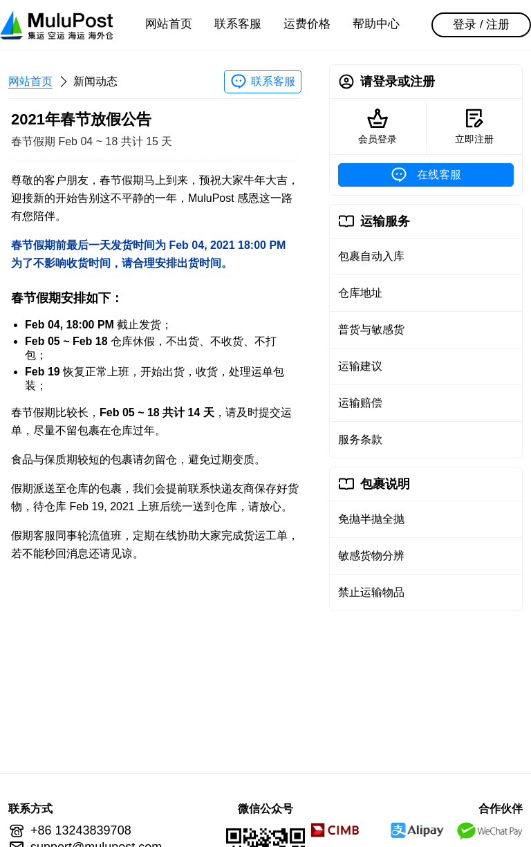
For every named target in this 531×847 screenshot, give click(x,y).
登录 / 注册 (481, 24)
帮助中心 (376, 23)
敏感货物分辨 (371, 555)
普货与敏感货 (371, 329)
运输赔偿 (360, 403)
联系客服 (237, 23)
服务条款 (360, 439)
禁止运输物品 (371, 592)
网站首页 (168, 23)
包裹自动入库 (371, 256)
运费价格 (306, 23)
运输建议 (360, 366)
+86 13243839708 (80, 830)
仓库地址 (360, 293)
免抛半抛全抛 (371, 519)
